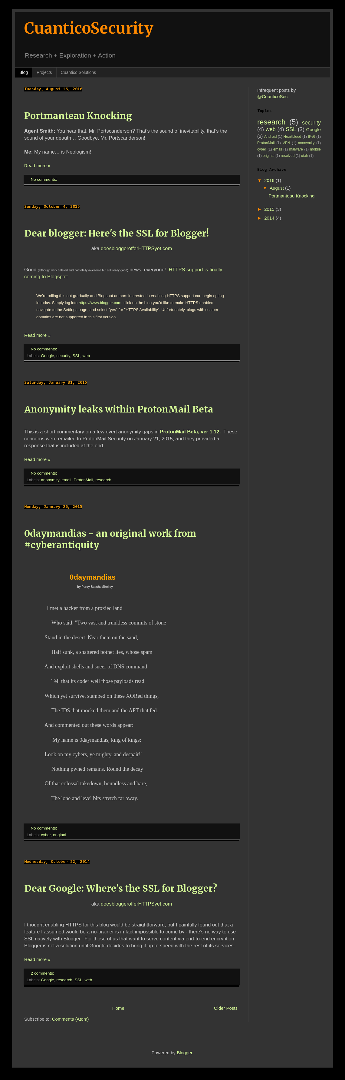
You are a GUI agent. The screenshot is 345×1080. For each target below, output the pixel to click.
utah (304, 156)
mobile (315, 149)
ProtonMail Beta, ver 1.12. (190, 431)
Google (47, 355)
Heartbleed (292, 136)
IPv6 (311, 136)
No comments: (44, 179)
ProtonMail (83, 480)
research (103, 480)
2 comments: (43, 973)
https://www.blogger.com (100, 302)
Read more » (37, 165)
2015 (270, 209)
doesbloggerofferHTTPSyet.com (136, 248)
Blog (23, 72)
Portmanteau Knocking (78, 115)
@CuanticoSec (272, 96)
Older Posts (226, 1008)
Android (270, 136)
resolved (287, 156)
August (277, 187)
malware (296, 149)
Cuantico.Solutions (78, 72)
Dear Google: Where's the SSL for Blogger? (120, 888)
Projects (44, 72)
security (63, 355)
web (86, 355)
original (59, 835)
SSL (76, 355)
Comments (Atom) (70, 1019)
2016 (270, 180)
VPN (286, 143)
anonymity (50, 480)
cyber (46, 835)
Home (118, 1008)
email (66, 480)
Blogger (184, 1052)
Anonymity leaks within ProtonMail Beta (118, 409)
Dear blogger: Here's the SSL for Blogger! (116, 233)
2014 (270, 217)
